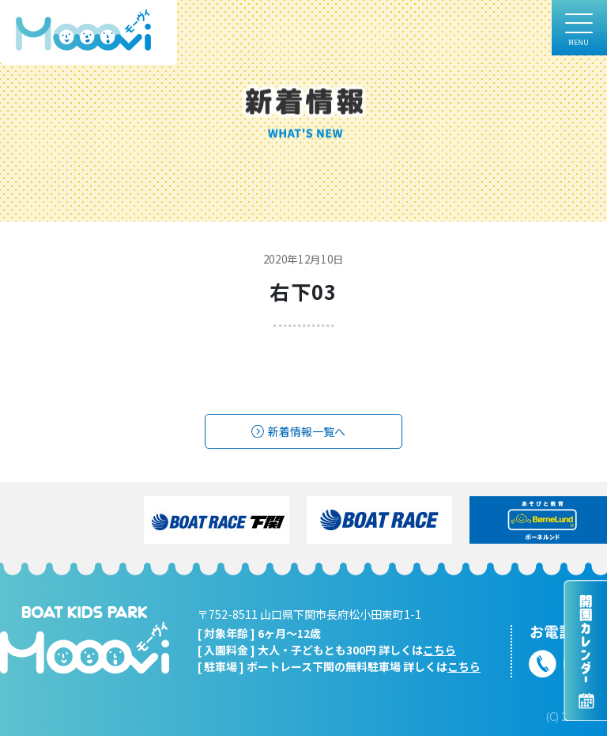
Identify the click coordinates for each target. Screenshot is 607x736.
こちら (439, 650)
